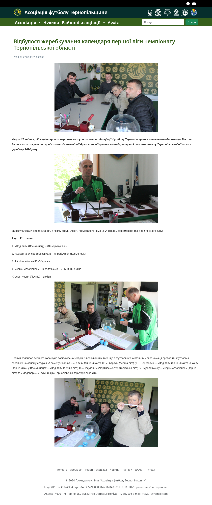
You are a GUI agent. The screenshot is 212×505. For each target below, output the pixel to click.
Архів (113, 22)
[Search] (163, 22)
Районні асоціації (96, 469)
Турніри (127, 469)
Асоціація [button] (26, 22)
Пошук (192, 22)
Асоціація (76, 469)
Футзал (150, 469)
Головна (62, 469)
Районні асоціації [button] (82, 22)
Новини (51, 22)
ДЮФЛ (139, 469)
